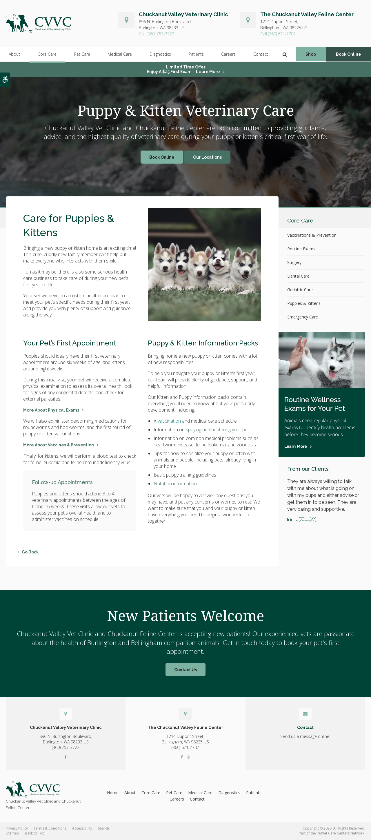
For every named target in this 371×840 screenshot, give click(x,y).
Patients (195, 54)
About (14, 54)
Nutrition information (175, 483)
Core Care (47, 54)
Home (113, 792)
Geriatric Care (300, 289)
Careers (228, 54)
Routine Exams (301, 248)
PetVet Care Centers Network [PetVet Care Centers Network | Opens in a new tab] (340, 833)
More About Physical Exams (51, 410)
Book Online (348, 54)
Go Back (30, 552)
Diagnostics (160, 54)
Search (103, 828)
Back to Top (35, 833)
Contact (260, 54)
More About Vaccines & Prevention (58, 445)
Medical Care (120, 54)
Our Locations (207, 157)
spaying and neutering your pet (217, 429)
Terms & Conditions (50, 828)
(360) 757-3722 (160, 34)
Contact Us (185, 669)
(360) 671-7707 (282, 34)
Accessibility (82, 828)
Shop (310, 54)
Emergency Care (302, 317)
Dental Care (298, 276)
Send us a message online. (305, 736)
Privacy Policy (17, 828)
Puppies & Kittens (304, 303)
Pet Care (82, 54)
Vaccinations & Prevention (312, 235)
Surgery (294, 262)
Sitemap (12, 833)
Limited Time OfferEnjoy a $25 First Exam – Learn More (183, 69)
